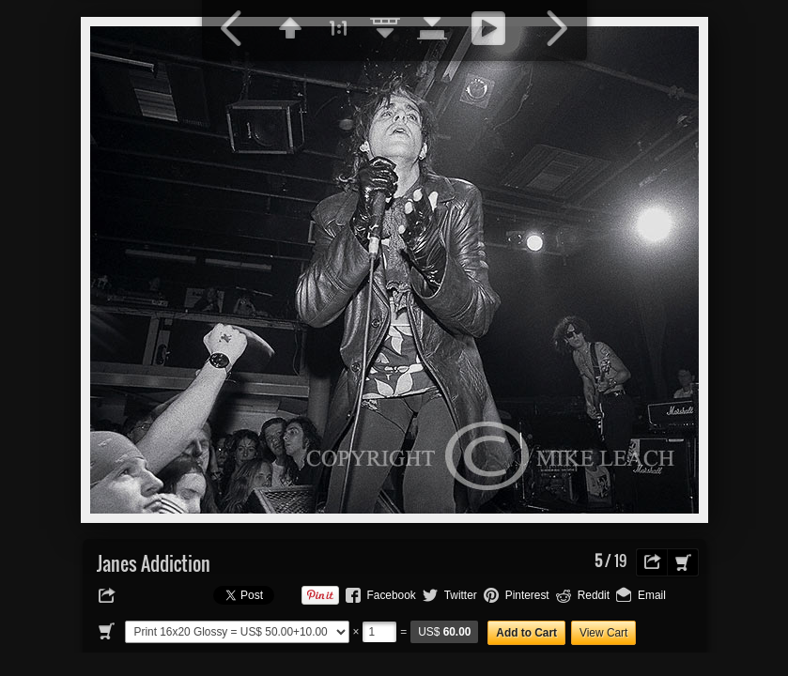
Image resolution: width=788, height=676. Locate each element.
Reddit (594, 595)
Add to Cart (526, 632)
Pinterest (527, 595)
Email (652, 595)
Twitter (460, 595)
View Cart (603, 632)
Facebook (391, 595)
